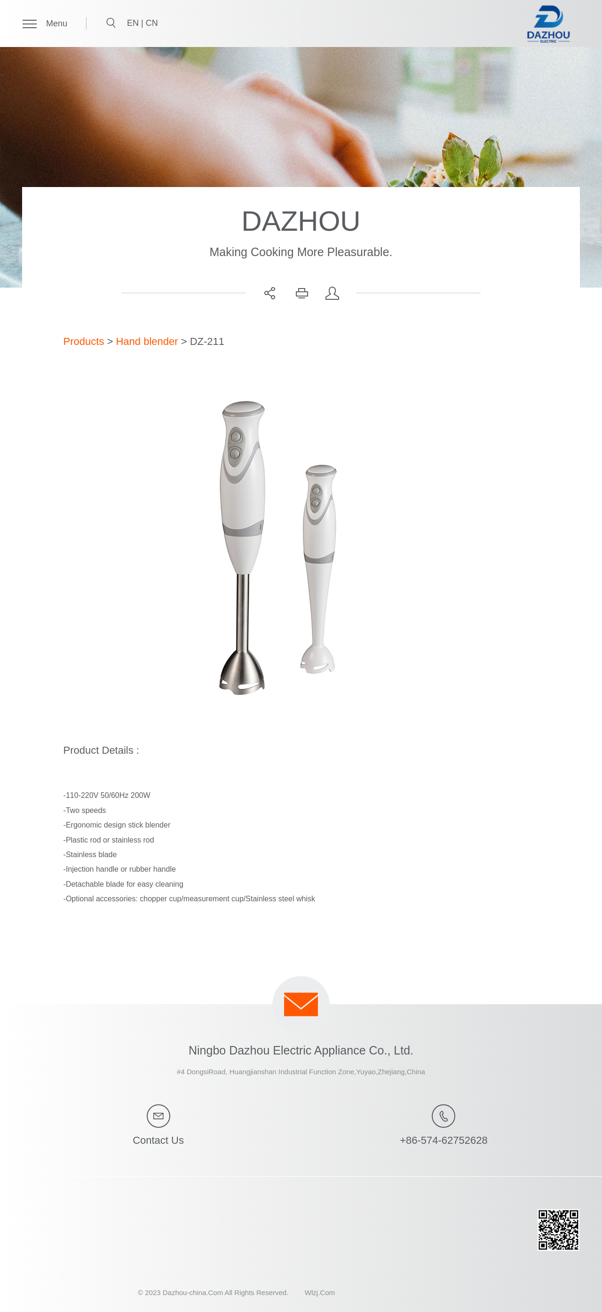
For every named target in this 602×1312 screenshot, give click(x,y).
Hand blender (147, 341)
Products (83, 341)
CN (152, 23)
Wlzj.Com (320, 1292)
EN (134, 23)
